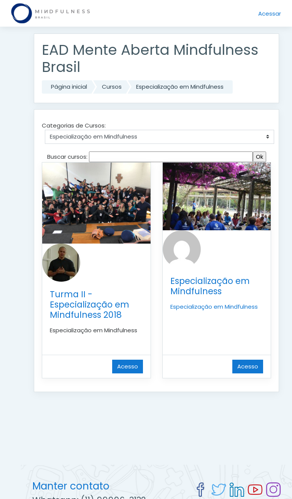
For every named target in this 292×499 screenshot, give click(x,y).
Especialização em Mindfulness (180, 87)
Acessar (269, 14)
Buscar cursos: (68, 157)
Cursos (112, 87)
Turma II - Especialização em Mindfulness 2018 (89, 304)
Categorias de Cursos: (74, 125)
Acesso (127, 366)
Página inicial (69, 87)
